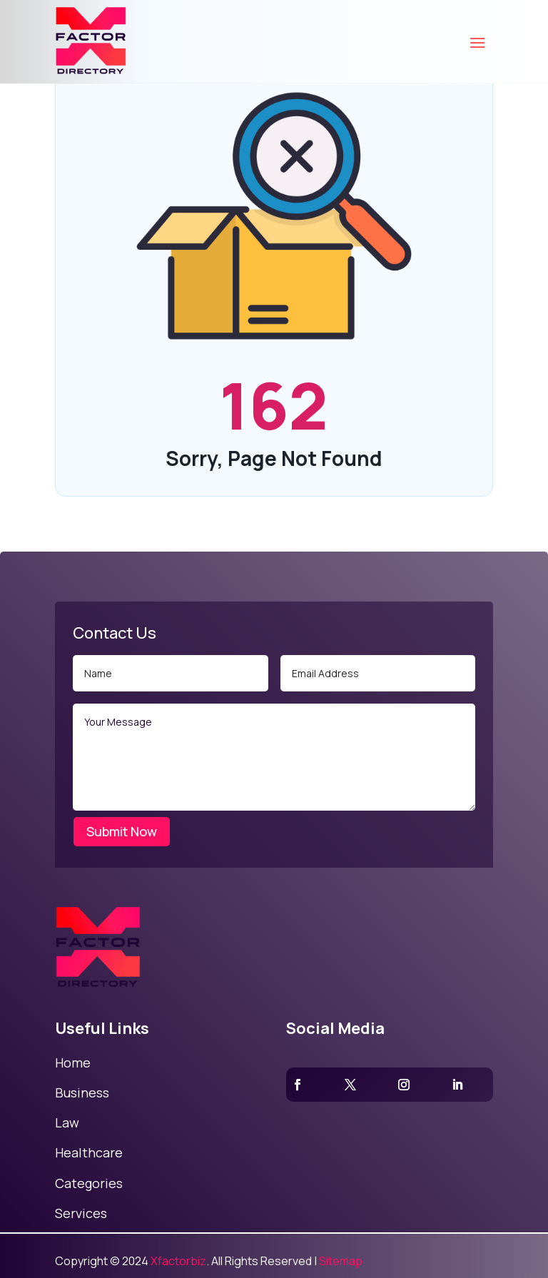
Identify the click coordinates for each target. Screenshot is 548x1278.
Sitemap (340, 1261)
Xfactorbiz (178, 1261)
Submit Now (121, 831)
